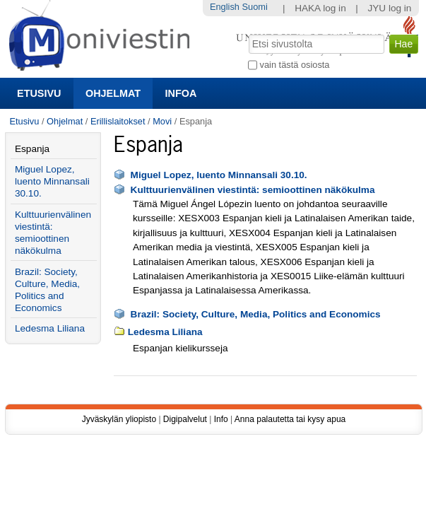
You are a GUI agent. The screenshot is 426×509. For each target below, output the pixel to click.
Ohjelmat (113, 93)
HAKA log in (320, 8)
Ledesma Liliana (165, 332)
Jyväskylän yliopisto (119, 419)
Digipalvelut (185, 419)
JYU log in (389, 8)
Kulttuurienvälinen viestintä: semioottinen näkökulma (253, 190)
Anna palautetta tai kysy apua (290, 419)
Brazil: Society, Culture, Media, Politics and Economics (256, 314)
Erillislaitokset (118, 121)
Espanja (32, 149)
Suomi (255, 6)
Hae (247, 33)
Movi (162, 121)
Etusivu (39, 93)
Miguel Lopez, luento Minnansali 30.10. (219, 175)
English (224, 6)
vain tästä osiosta (295, 64)
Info (221, 419)
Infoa (181, 93)
